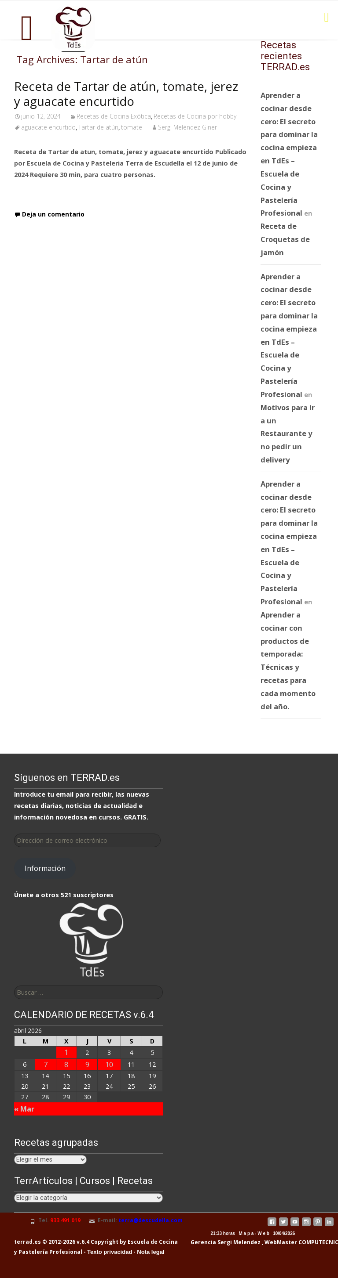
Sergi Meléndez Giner (187, 127)
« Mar (24, 1109)
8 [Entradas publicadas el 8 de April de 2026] (66, 1064)
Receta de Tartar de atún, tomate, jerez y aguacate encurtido (126, 93)
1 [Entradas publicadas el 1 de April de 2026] (66, 1052)
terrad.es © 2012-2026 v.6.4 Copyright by (70, 1242)
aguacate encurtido (48, 127)
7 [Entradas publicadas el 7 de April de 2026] (46, 1064)
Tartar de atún (98, 127)
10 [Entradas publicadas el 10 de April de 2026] (109, 1064)
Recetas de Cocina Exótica (114, 116)
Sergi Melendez (238, 1242)
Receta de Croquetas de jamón (285, 239)
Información (45, 868)
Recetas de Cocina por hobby (195, 116)
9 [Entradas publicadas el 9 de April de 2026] (87, 1064)
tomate (131, 127)
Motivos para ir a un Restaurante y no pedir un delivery (288, 433)
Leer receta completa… (56, 192)
